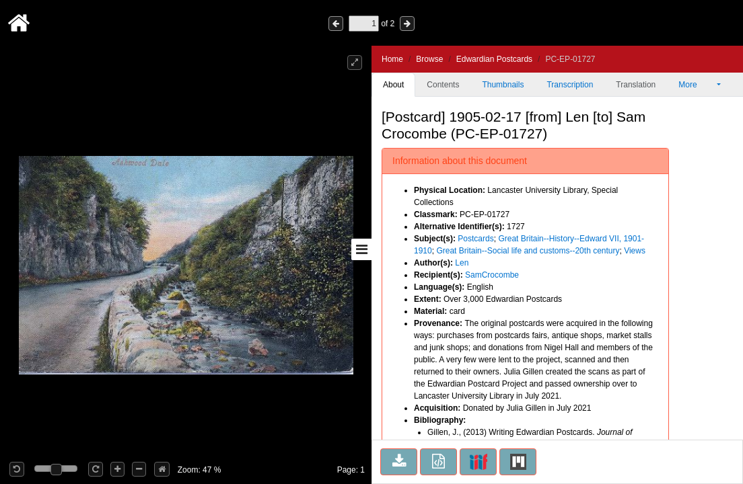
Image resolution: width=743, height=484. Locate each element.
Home (392, 59)
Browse (429, 59)
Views (634, 250)
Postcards (475, 238)
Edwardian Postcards (494, 59)
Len (461, 263)
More (696, 84)
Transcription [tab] (569, 84)
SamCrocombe (492, 275)
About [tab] (393, 84)
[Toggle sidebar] (361, 249)
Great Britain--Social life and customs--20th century (527, 250)
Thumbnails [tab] (503, 84)
